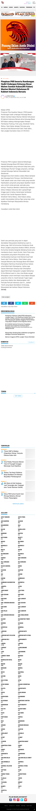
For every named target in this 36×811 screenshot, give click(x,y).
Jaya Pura (21, 590)
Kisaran (20, 623)
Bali (19, 525)
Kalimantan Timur (24, 619)
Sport (3, 737)
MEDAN (20, 664)
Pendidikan (29, 7)
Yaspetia (4, 790)
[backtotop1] (34, 809)
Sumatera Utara (6, 745)
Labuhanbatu (22, 639)
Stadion (3, 741)
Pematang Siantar (24, 700)
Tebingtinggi (22, 774)
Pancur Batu (22, 688)
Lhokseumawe (22, 647)
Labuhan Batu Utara (24, 635)
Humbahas (21, 578)
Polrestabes (22, 709)
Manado (20, 655)
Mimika (20, 668)
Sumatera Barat (23, 741)
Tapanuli (21, 762)
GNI (2, 574)
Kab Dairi (21, 594)
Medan (3, 664)
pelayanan (4, 700)
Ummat (20, 782)
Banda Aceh (21, 529)
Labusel (20, 643)
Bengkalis (4, 545)
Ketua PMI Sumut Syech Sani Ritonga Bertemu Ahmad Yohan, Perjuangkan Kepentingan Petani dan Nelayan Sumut (14, 498)
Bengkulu (21, 545)
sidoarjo (21, 733)
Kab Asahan (4, 594)
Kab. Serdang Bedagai (7, 602)
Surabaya (21, 749)
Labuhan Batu (22, 631)
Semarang (21, 721)
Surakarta (4, 753)
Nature (3, 676)
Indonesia (21, 582)
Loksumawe (21, 651)
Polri (2, 713)
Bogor (20, 549)
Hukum (11, 7)
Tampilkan (31, 342)
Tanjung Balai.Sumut (25, 757)
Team (19, 770)
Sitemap (23, 805)
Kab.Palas (4, 611)
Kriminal (21, 627)
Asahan (20, 521)
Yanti (20, 786)
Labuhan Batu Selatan (8, 635)
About (6, 805)
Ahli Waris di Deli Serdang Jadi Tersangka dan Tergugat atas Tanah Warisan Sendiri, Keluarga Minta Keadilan (14, 486)
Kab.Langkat (6, 78)
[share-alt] (4, 303)
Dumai (20, 566)
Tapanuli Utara (23, 766)
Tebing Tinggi (5, 774)
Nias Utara (4, 680)
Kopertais (4, 627)
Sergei (3, 729)
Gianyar (20, 570)
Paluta (3, 688)
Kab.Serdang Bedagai (7, 615)
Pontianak (4, 717)
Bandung (4, 533)
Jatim (20, 586)
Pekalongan (22, 692)
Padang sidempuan (24, 684)
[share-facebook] (11, 303)
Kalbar (3, 619)
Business (21, 553)
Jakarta (16, 7)
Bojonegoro (5, 553)
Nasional (22, 7)
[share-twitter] (18, 303)
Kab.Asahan (22, 602)
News (19, 676)
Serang (3, 725)
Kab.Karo (4, 607)
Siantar (20, 729)
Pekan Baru (4, 696)
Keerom (3, 623)
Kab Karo (4, 598)
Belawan (21, 541)
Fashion (3, 570)
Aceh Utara (21, 517)
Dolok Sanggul (5, 566)
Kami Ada (29, 805)
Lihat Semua (18, 396)
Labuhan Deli (5, 639)
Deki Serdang (22, 558)
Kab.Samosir (22, 611)
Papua (3, 692)
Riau (2, 721)
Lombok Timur (5, 655)
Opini (19, 680)
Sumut (20, 745)
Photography (22, 704)
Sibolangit (4, 733)
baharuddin (4, 525)
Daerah (6, 7)
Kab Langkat (22, 598)
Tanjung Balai (5, 757)
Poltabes (21, 713)
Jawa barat (4, 590)
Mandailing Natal (6, 660)
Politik (3, 709)
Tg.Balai (3, 778)
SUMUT (3, 749)
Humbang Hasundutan (8, 582)
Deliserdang (22, 562)
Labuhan (3, 631)
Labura (3, 643)
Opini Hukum (5, 684)
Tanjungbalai (5, 762)
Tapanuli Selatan (6, 766)
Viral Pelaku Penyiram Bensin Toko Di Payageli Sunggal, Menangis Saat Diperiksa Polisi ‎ (14, 465)
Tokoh (20, 778)
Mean (19, 660)
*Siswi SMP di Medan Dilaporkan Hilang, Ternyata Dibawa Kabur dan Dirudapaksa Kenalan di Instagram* (13, 455)
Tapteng (3, 770)
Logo (2, 651)
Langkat (3, 647)
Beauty (20, 537)
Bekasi (3, 541)
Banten (20, 533)
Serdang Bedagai (23, 725)
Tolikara (4, 782)
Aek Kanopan (5, 521)
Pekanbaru (21, 696)
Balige (3, 529)
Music (3, 672)
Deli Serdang (5, 562)
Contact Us (12, 805)
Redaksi (18, 805)
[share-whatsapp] (25, 303)
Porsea (20, 717)
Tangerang (21, 753)
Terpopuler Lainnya (18, 503)
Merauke (3, 668)
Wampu (3, 786)
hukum (20, 574)
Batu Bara (4, 537)
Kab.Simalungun (23, 615)
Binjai (3, 549)
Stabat (20, 737)
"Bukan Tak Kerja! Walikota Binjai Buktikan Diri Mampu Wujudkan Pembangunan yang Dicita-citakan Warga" (13, 476)
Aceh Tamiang (5, 517)
